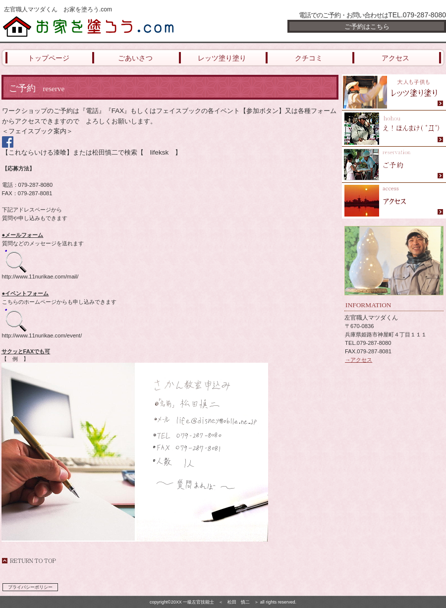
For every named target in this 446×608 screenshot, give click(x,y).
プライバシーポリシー (30, 587)
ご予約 (394, 165)
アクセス (394, 201)
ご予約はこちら (367, 26)
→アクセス (358, 360)
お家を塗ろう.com (119, 26)
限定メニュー (394, 92)
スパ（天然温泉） (394, 129)
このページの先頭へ (28, 560)
